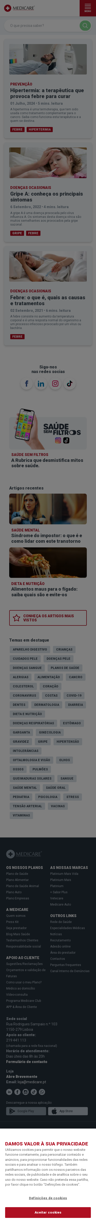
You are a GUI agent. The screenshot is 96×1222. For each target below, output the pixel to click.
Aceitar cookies (48, 1212)
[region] (48, 1175)
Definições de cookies (48, 1198)
